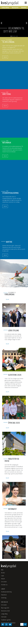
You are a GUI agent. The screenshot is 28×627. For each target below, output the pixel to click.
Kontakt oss (4, 584)
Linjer (2, 576)
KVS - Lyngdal (10, 3)
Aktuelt (3, 579)
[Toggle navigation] (25, 2)
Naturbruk (4, 595)
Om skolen (4, 582)
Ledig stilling (5, 7)
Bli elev (3, 573)
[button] (1, 23)
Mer (5, 206)
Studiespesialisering (6, 592)
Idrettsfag (3, 598)
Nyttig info (15, 7)
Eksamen (23, 7)
